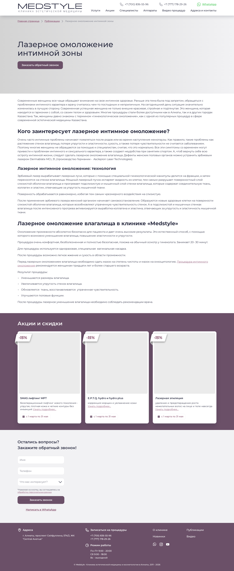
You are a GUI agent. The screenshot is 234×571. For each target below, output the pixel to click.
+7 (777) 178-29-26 (175, 4)
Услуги (95, 10)
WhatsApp (209, 4)
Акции (109, 10)
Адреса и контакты (203, 10)
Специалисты (129, 10)
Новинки (159, 536)
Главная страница (28, 21)
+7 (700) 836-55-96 (137, 4)
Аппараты (150, 10)
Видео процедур (173, 10)
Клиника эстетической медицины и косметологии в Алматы (117, 564)
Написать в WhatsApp (41, 509)
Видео (191, 536)
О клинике (160, 530)
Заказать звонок (41, 499)
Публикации (52, 21)
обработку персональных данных (35, 492)
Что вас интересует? (34, 481)
